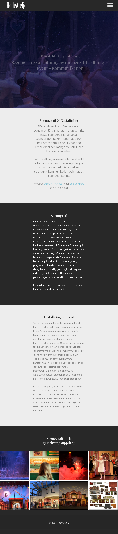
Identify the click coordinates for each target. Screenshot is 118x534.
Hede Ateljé (63, 522)
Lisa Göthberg (77, 183)
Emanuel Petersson (53, 183)
